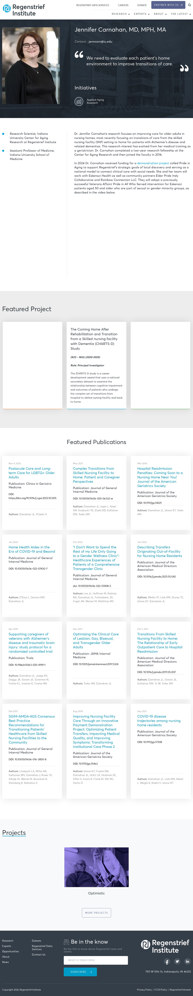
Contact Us (38, 954)
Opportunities (10, 951)
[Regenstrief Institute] (23, 9)
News (5, 962)
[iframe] (132, 235)
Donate (142, 5)
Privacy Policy (144, 990)
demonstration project (153, 163)
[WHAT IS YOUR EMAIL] (96, 960)
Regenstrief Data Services (92, 5)
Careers (123, 5)
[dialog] (189, 5)
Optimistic (96, 893)
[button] (129, 14)
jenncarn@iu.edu (100, 41)
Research (119, 14)
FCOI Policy (160, 990)
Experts (140, 14)
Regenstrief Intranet (180, 990)
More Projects (96, 913)
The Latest (179, 14)
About (159, 14)
